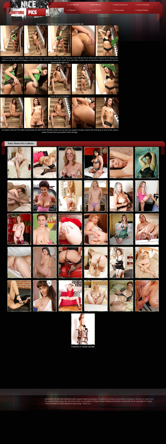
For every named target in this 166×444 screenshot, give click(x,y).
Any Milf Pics (96, 10)
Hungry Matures (142, 10)
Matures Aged (119, 10)
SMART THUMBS (88, 347)
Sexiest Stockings (143, 4)
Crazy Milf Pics (73, 4)
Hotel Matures (96, 4)
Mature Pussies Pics (121, 4)
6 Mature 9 (72, 10)
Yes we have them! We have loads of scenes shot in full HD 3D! (59, 24)
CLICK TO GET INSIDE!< (60, 96)
